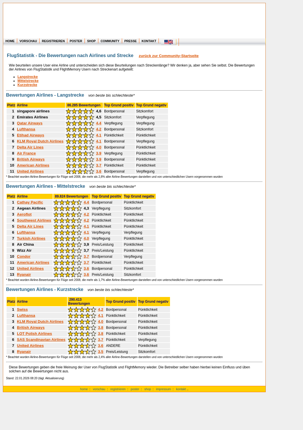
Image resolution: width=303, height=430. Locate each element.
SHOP (91, 41)
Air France (26, 153)
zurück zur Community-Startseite (169, 56)
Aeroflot (24, 214)
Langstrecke (27, 77)
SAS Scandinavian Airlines (41, 339)
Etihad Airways (30, 135)
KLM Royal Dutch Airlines (40, 141)
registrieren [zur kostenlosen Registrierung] (118, 389)
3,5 (100, 351)
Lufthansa (26, 129)
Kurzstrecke (27, 85)
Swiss (22, 309)
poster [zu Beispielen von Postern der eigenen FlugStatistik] (135, 389)
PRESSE (130, 41)
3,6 (98, 171)
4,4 (98, 123)
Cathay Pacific (30, 202)
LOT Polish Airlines (34, 333)
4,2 (98, 129)
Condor (23, 256)
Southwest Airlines (34, 220)
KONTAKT (149, 41)
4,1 (98, 135)
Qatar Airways (29, 123)
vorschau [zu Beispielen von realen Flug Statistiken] (99, 389)
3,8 (100, 327)
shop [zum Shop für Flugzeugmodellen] (147, 389)
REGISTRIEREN (53, 41)
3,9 (98, 153)
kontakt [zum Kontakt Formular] (181, 389)
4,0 (98, 147)
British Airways (31, 159)
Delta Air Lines (30, 147)
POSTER (76, 41)
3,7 (98, 165)
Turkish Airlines (31, 238)
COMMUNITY (110, 41)
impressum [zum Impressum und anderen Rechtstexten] (163, 389)
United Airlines (30, 171)
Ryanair (24, 274)
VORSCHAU (28, 41)
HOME (10, 41)
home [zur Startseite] (84, 389)
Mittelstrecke (27, 81)
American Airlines (33, 165)
